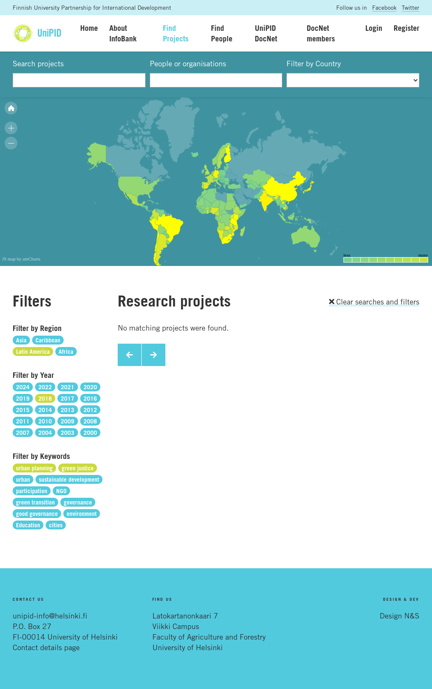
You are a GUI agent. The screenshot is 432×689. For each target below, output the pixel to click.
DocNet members (321, 33)
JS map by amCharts (21, 258)
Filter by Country (313, 63)
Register (406, 28)
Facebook (384, 7)
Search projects (38, 63)
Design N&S (399, 615)
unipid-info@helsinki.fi (50, 615)
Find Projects (176, 33)
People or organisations (188, 63)
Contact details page (46, 647)
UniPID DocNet (266, 33)
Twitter (410, 7)
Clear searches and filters (374, 301)
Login (373, 28)
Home (89, 28)
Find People (221, 33)
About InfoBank (123, 33)
